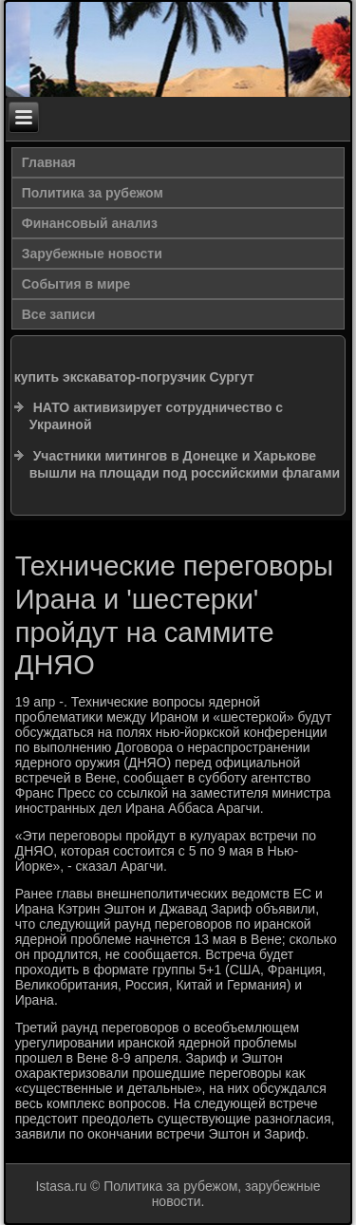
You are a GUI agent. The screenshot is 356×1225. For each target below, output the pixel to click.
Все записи (59, 314)
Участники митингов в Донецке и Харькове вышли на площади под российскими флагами (184, 464)
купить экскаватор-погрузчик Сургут (134, 377)
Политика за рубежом (92, 192)
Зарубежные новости (92, 253)
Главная (49, 162)
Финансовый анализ (90, 223)
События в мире (76, 284)
